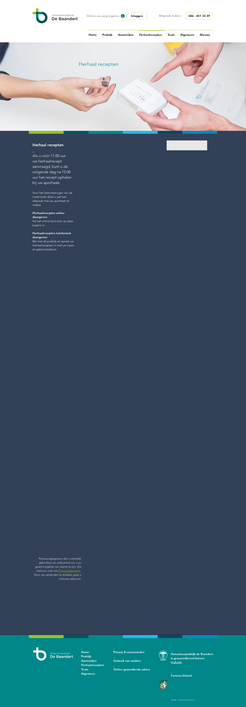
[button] (123, 16)
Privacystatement (69, 570)
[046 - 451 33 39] (199, 16)
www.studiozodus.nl (186, 700)
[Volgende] (245, 87)
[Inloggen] (137, 16)
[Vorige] (1, 87)
